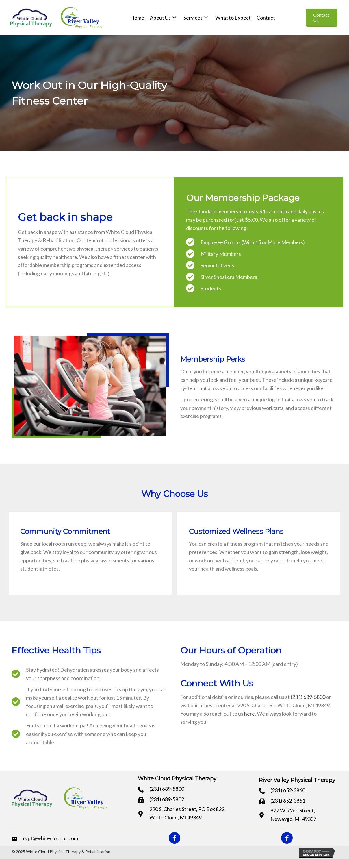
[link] (137, 18)
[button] (321, 18)
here (249, 713)
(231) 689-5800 (308, 697)
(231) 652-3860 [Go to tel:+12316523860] (287, 790)
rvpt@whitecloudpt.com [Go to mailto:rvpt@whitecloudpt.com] (50, 838)
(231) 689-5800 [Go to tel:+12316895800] (166, 789)
